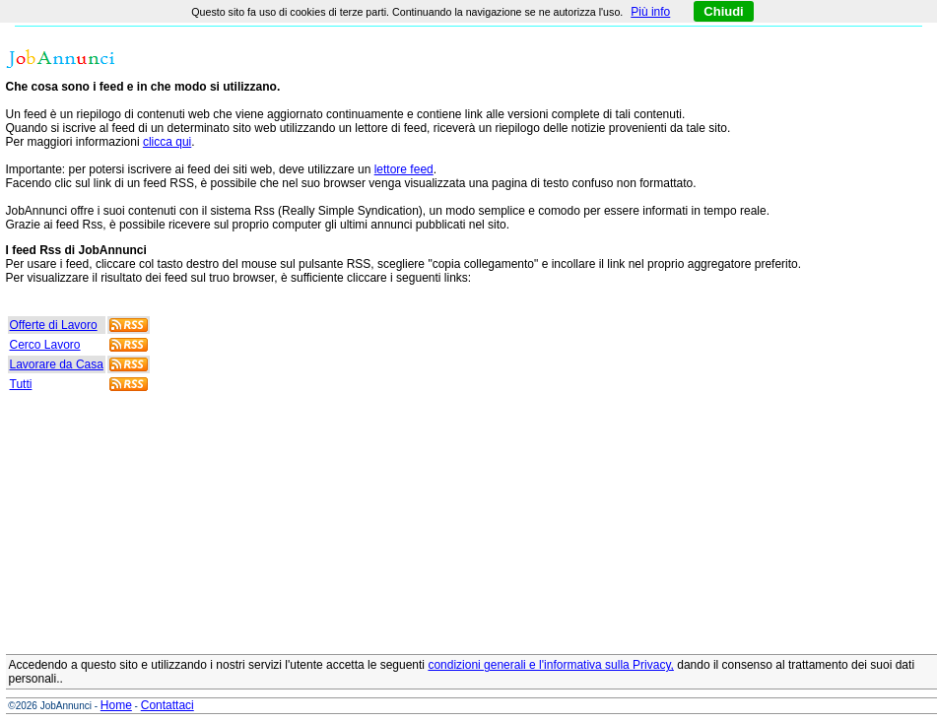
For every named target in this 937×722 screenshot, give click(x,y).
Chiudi (723, 11)
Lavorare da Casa (56, 364)
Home (116, 705)
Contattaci (167, 705)
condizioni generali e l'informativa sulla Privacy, (551, 665)
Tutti (21, 384)
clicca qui (167, 142)
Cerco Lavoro (45, 345)
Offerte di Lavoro (54, 325)
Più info (650, 12)
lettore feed (404, 169)
